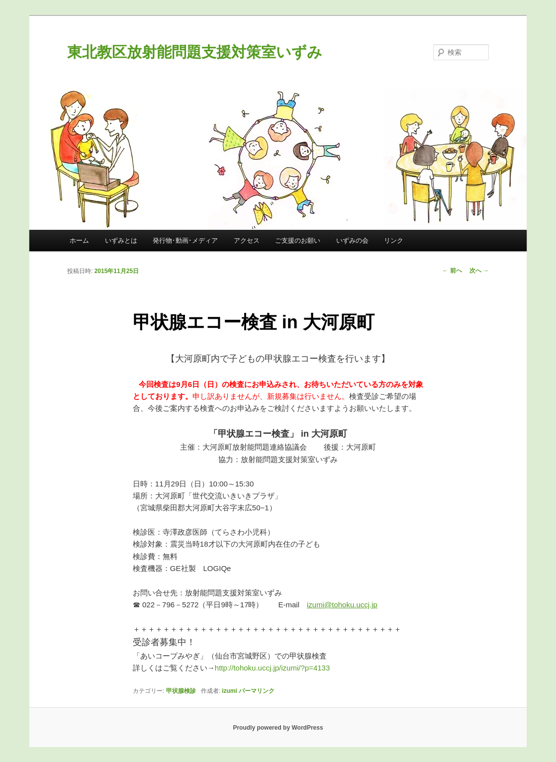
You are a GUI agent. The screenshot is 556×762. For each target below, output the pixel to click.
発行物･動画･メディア (185, 240)
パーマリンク (257, 690)
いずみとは (121, 240)
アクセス (247, 240)
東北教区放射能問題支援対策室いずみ (194, 52)
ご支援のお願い (297, 240)
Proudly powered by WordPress (278, 727)
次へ (479, 270)
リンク (393, 240)
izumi (229, 690)
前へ (452, 270)
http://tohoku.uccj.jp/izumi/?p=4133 (283, 668)
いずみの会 (352, 240)
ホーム (79, 240)
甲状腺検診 (181, 690)
